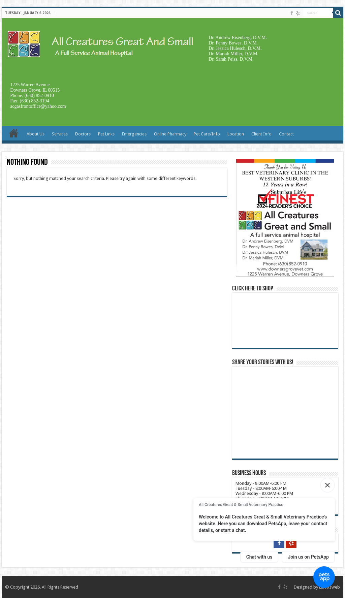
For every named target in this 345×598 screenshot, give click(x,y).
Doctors (83, 133)
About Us (35, 133)
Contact (286, 133)
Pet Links (106, 133)
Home (14, 133)
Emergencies (134, 133)
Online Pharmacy (170, 133)
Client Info (261, 133)
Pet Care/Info (207, 133)
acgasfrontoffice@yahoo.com (38, 106)
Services (60, 133)
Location (235, 133)
